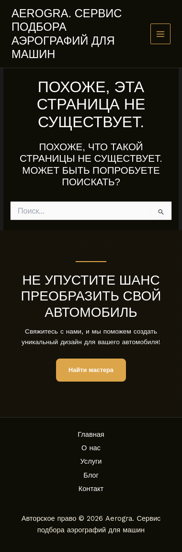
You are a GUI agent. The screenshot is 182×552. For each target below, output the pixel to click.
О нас (91, 448)
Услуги (91, 461)
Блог (91, 475)
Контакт (91, 488)
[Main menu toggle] (160, 34)
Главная (91, 434)
